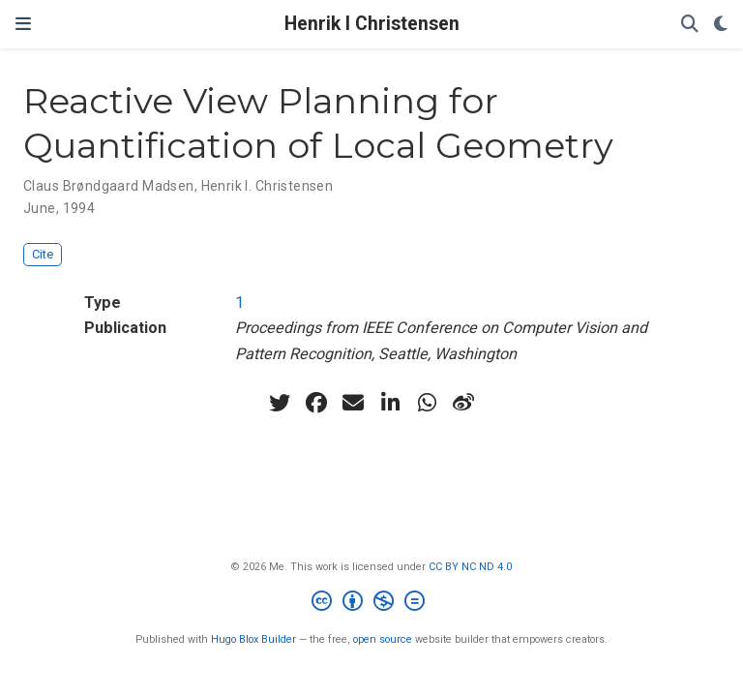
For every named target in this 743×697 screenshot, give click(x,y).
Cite (42, 254)
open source (382, 639)
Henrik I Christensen (372, 24)
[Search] (689, 25)
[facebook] (316, 402)
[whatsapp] (426, 402)
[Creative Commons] (372, 603)
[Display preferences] (721, 25)
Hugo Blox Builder (253, 639)
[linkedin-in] (389, 402)
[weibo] (463, 402)
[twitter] (279, 402)
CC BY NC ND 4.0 (470, 567)
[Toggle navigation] (23, 24)
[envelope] (353, 402)
